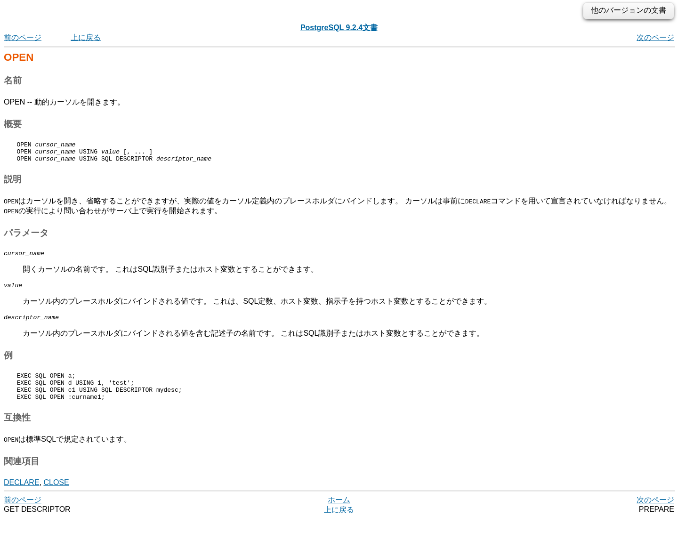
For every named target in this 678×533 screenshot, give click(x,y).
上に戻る (86, 37)
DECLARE (22, 497)
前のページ (22, 37)
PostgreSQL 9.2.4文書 (339, 28)
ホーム (339, 514)
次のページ (655, 37)
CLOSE (56, 497)
